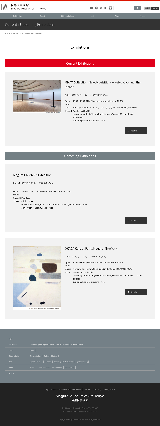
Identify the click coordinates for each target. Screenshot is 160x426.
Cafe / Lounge (68, 362)
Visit (92, 16)
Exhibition (17, 16)
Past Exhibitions (77, 344)
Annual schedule (62, 344)
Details (133, 130)
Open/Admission (36, 362)
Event (42, 16)
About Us (33, 367)
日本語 (147, 8)
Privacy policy (109, 389)
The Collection (44, 367)
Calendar (48, 362)
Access (142, 16)
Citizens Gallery (67, 16)
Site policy (96, 389)
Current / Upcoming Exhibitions (42, 344)
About (117, 16)
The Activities (57, 367)
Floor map (57, 362)
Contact (87, 389)
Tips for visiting (82, 362)
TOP (6, 33)
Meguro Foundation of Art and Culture (66, 389)
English (155, 8)
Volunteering (69, 367)
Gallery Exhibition (50, 356)
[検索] (123, 7)
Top (47, 389)
